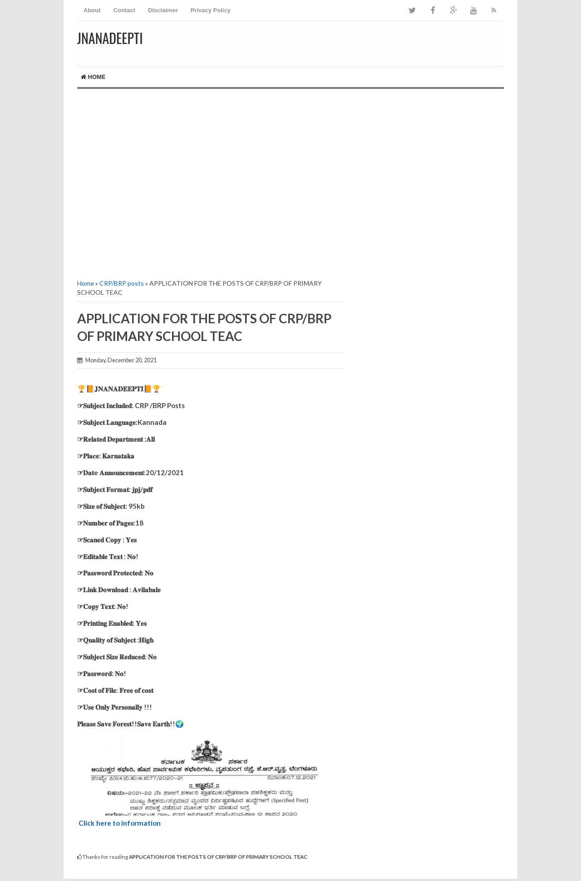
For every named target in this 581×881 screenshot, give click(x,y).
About (92, 10)
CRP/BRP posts (121, 283)
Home (93, 76)
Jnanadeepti (110, 38)
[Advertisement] (211, 182)
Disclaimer (163, 10)
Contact (124, 10)
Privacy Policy (211, 10)
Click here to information (120, 823)
